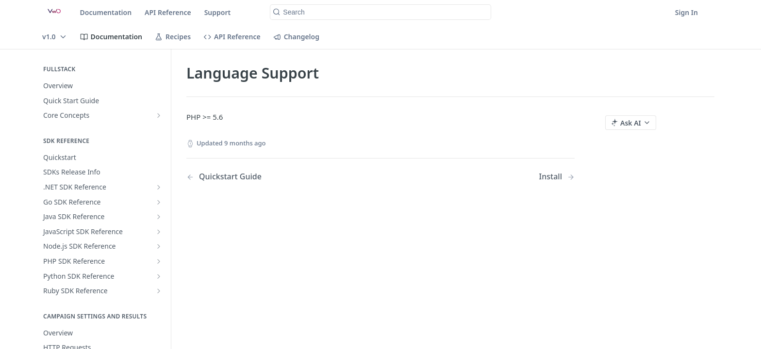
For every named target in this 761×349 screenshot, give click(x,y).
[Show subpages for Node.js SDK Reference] (159, 246)
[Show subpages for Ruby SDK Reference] (159, 291)
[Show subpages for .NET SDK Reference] (159, 187)
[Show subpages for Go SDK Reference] (159, 202)
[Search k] (380, 12)
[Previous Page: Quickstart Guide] (269, 176)
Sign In (686, 12)
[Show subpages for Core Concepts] (159, 115)
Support (217, 12)
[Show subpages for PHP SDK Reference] (159, 261)
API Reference (168, 12)
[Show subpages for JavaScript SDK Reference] (159, 232)
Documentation (106, 12)
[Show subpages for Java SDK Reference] (159, 217)
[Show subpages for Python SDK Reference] (159, 276)
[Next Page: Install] (557, 176)
